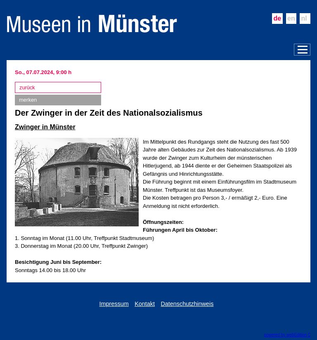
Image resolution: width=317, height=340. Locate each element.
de (277, 18)
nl (304, 18)
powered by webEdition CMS (290, 335)
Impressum (114, 303)
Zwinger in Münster (45, 126)
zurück (27, 87)
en (291, 18)
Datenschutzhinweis (187, 303)
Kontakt (145, 303)
